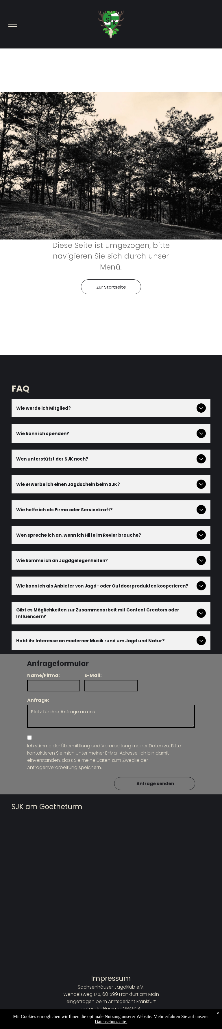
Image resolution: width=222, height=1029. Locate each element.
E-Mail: (92, 675)
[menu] (12, 24)
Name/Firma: (43, 675)
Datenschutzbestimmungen (111, 1023)
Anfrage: (38, 700)
